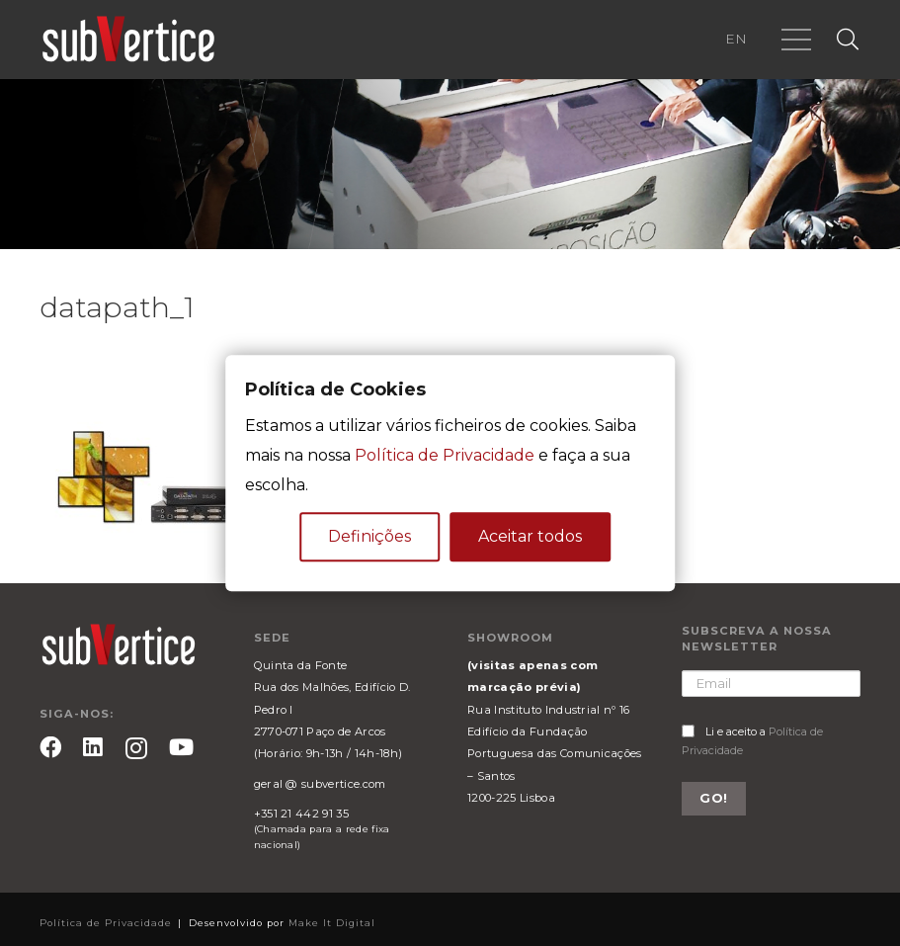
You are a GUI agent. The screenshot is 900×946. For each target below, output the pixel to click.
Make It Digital (331, 922)
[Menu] (796, 39)
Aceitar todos (530, 536)
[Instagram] (136, 748)
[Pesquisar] (847, 40)
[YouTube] (181, 747)
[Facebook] (50, 747)
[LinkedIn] (93, 747)
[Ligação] (128, 39)
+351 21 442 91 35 (301, 813)
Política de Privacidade (444, 455)
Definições (369, 536)
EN (736, 38)
